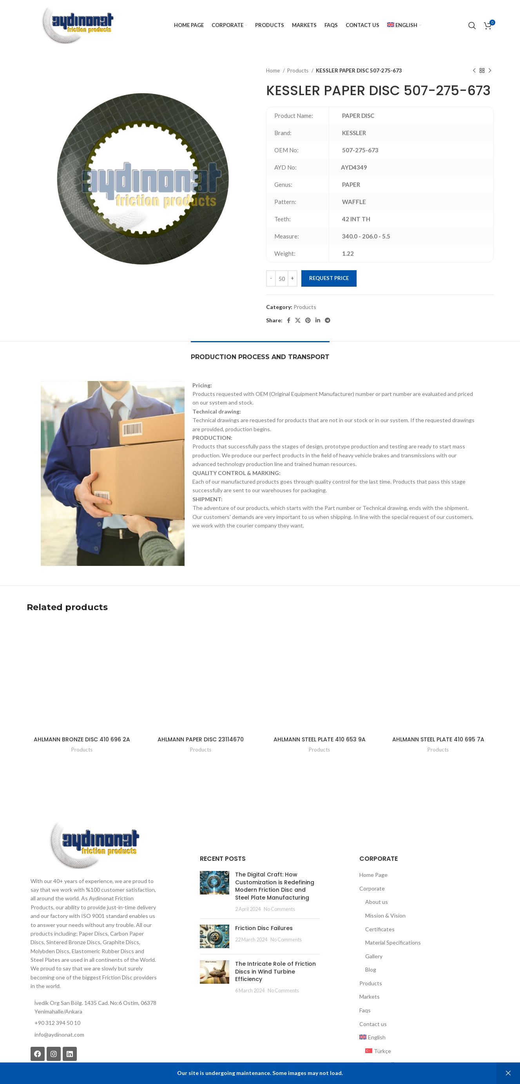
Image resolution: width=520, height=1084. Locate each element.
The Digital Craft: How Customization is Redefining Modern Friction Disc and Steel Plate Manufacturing (272, 850)
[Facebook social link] (288, 320)
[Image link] (94, 809)
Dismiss (508, 1073)
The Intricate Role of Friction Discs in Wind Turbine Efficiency (273, 931)
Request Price (329, 278)
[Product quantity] (282, 278)
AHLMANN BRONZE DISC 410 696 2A (82, 703)
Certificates (380, 893)
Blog (370, 933)
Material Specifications (393, 906)
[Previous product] (474, 71)
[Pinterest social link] (308, 320)
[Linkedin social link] (318, 320)
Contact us (373, 988)
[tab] (260, 353)
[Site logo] (77, 25)
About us (376, 865)
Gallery (373, 920)
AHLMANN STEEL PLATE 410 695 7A (438, 703)
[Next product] (490, 71)
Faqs (365, 974)
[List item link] (94, 998)
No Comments (273, 873)
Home (273, 70)
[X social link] (298, 320)
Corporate (372, 852)
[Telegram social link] (328, 320)
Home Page (373, 838)
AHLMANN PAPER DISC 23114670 (201, 703)
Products (298, 70)
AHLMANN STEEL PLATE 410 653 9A (320, 703)
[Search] (472, 25)
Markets (369, 961)
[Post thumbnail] (211, 855)
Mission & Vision (385, 879)
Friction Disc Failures (258, 892)
